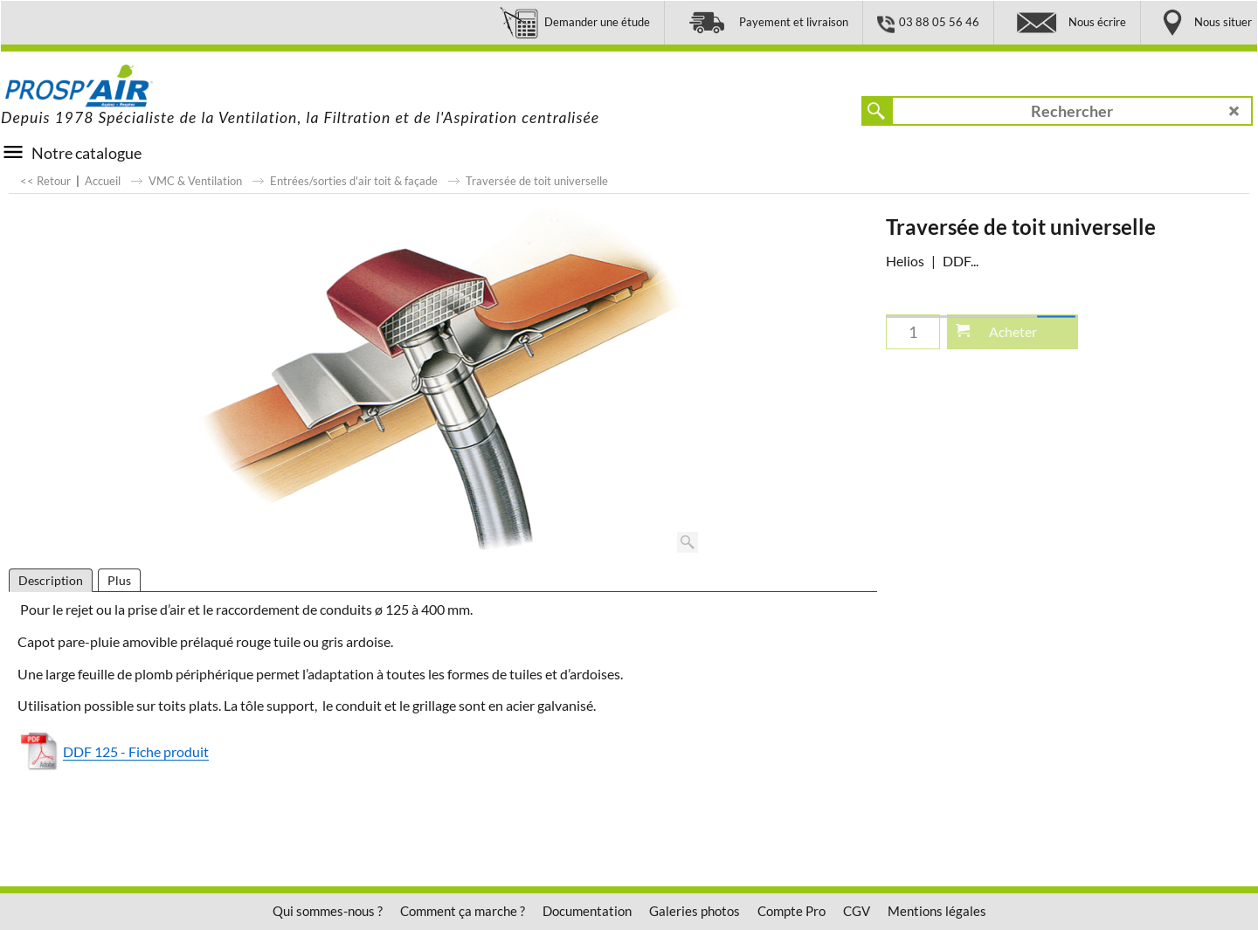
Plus (119, 580)
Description (50, 580)
